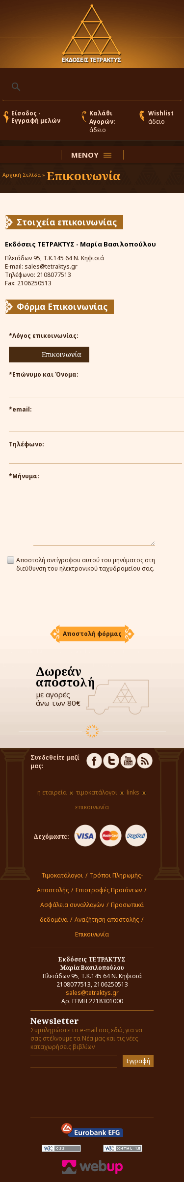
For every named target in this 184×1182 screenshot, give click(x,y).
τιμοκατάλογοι (96, 792)
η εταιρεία (52, 792)
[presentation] (92, 600)
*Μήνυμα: (24, 476)
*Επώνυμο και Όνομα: (44, 374)
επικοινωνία (92, 807)
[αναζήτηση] (90, 87)
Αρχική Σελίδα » (23, 174)
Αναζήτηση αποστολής (107, 919)
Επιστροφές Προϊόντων (109, 890)
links (133, 792)
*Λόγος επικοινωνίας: (44, 335)
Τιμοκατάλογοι (62, 875)
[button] (92, 634)
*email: (20, 409)
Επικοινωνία (92, 934)
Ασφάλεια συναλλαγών (72, 905)
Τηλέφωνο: (26, 444)
